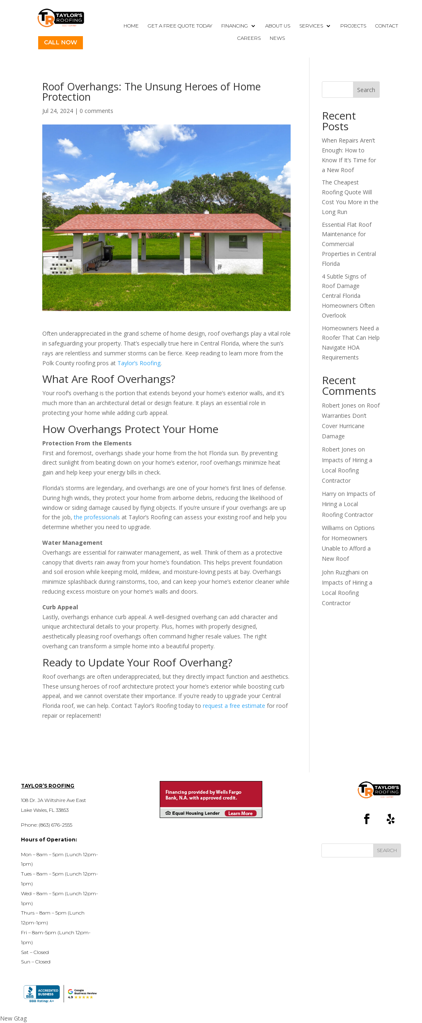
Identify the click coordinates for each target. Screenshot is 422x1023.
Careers (249, 38)
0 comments (96, 111)
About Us (277, 26)
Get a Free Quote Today (180, 26)
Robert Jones (339, 405)
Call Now (60, 42)
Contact (386, 26)
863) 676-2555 (56, 825)
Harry (329, 494)
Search (366, 90)
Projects (353, 26)
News (277, 38)
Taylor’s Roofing (138, 363)
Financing (234, 26)
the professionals (97, 517)
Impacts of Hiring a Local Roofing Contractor (347, 470)
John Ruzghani (341, 572)
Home (131, 26)
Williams (333, 528)
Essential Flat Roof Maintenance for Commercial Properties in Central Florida (349, 244)
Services (311, 26)
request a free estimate (234, 706)
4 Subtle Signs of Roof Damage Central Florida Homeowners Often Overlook (348, 295)
